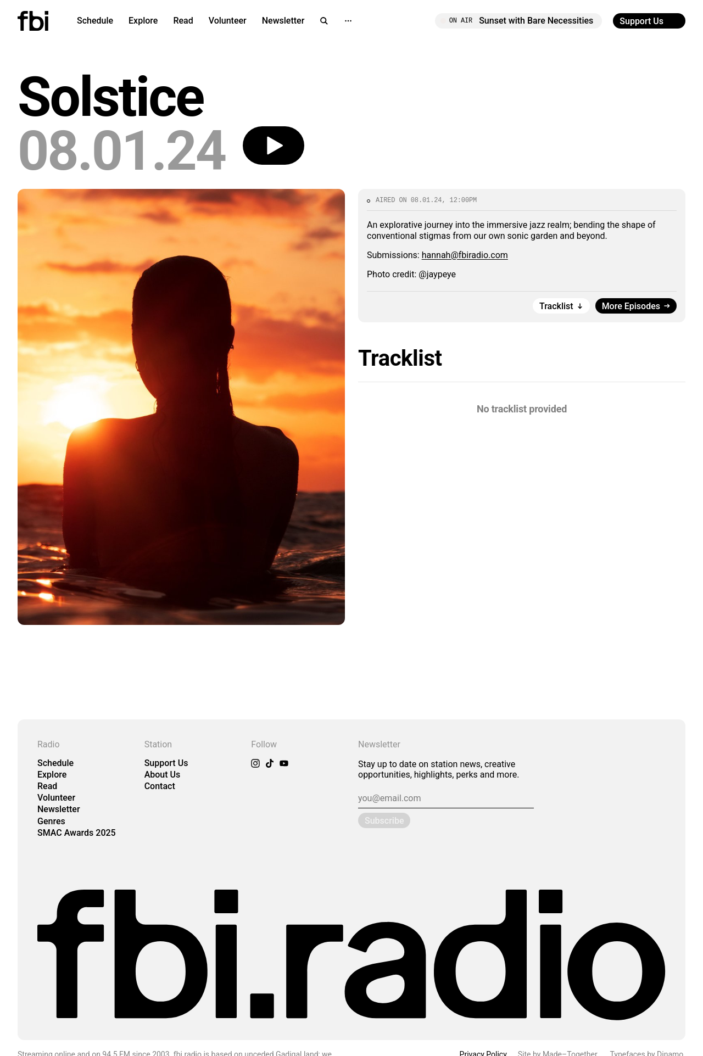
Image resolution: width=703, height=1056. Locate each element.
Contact (159, 786)
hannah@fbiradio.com (465, 255)
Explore (143, 20)
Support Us (166, 763)
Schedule (95, 20)
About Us (162, 774)
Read (183, 20)
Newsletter (283, 20)
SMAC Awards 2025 (76, 833)
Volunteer (228, 20)
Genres (51, 821)
